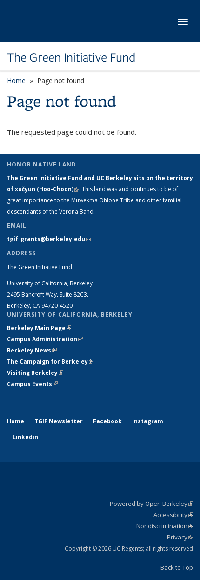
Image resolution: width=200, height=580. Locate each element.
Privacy (180, 537)
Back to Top (176, 567)
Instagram (147, 421)
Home (16, 80)
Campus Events (32, 384)
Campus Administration (45, 339)
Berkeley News (32, 350)
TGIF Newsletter (58, 421)
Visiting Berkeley (35, 373)
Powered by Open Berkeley (151, 503)
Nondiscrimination (164, 526)
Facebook (107, 421)
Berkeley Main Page (39, 328)
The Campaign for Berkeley (50, 362)
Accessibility (173, 515)
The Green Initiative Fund (71, 57)
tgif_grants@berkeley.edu (49, 239)
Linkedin (25, 437)
